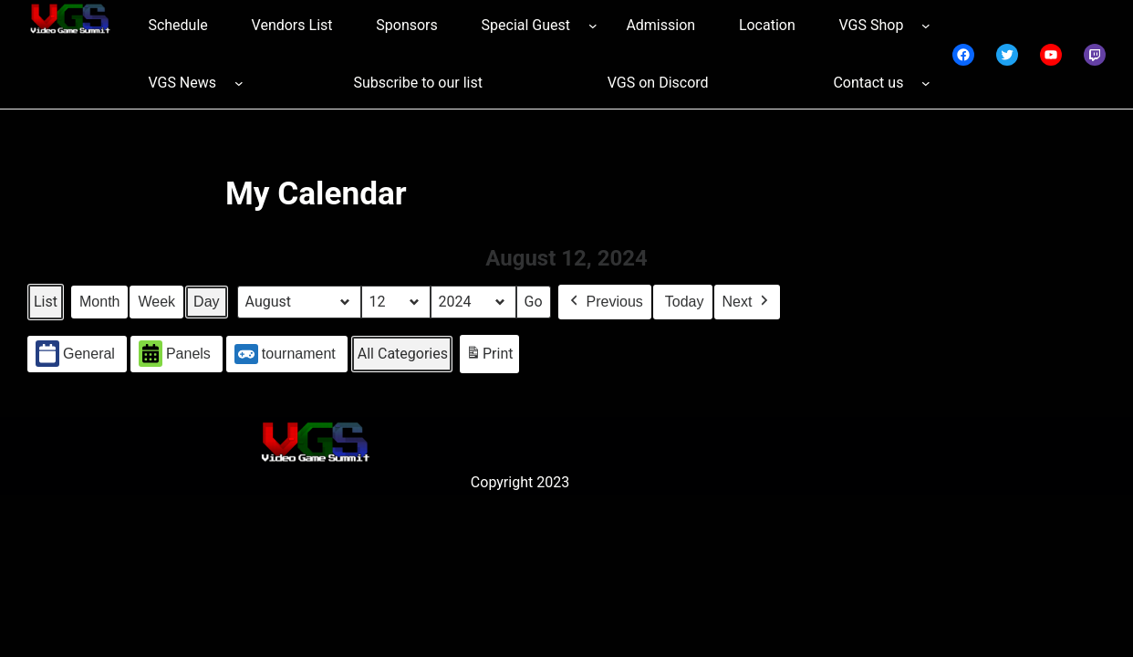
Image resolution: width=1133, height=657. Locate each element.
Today (684, 301)
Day (206, 301)
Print (489, 357)
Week (156, 301)
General (75, 354)
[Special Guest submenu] (593, 25)
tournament (285, 354)
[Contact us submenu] (925, 83)
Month (99, 301)
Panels (175, 354)
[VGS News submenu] (239, 83)
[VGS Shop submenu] (925, 25)
